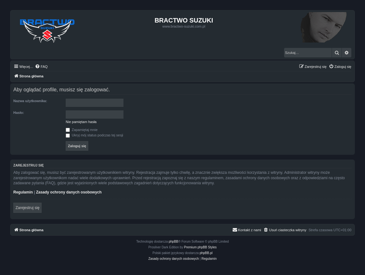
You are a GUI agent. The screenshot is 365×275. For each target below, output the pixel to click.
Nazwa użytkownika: (30, 101)
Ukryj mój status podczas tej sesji (94, 135)
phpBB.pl (206, 253)
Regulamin (23, 192)
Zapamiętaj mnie (81, 130)
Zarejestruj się (27, 208)
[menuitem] (41, 66)
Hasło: (18, 113)
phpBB (173, 241)
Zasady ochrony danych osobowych (69, 192)
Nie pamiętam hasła (81, 122)
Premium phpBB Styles (200, 247)
